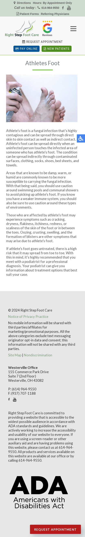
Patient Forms (29, 14)
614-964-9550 (50, 7)
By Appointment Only (57, 3)
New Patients (56, 48)
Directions (23, 3)
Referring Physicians (55, 14)
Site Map (14, 355)
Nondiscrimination (38, 355)
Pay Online (26, 48)
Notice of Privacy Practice (28, 316)
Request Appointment (44, 41)
